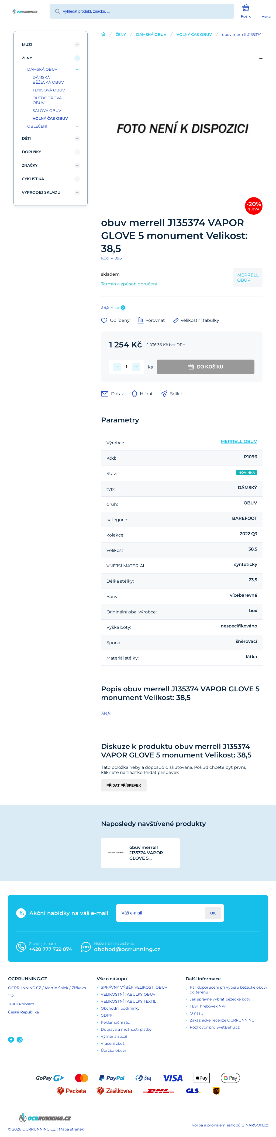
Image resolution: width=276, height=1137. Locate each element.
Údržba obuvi (113, 1050)
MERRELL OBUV (247, 277)
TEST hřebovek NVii (208, 1006)
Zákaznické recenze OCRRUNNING (222, 1020)
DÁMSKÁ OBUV (151, 34)
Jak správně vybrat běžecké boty (220, 999)
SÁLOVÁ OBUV (47, 110)
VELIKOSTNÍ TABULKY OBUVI (129, 994)
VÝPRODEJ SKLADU (41, 192)
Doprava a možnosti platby (126, 1029)
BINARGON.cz (255, 1125)
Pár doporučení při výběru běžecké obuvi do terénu (228, 990)
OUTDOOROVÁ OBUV (47, 100)
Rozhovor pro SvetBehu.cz (215, 1027)
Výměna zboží (114, 1036)
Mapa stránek (71, 1129)
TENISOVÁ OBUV (49, 90)
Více (115, 307)
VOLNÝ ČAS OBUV (194, 34)
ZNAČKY (29, 165)
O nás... (196, 1013)
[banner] (25, 11)
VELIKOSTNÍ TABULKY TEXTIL (128, 1001)
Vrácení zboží (113, 1043)
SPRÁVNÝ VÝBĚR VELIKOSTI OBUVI (134, 987)
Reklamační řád (115, 1022)
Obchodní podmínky (120, 1008)
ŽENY (121, 34)
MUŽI (27, 44)
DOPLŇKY (31, 151)
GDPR (106, 1015)
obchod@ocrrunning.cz (127, 949)
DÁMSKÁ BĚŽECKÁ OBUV (48, 80)
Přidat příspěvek (123, 785)
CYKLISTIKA (33, 178)
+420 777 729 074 (50, 949)
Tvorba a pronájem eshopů (215, 1125)
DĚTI (26, 138)
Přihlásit (213, 913)
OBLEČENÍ (37, 126)
